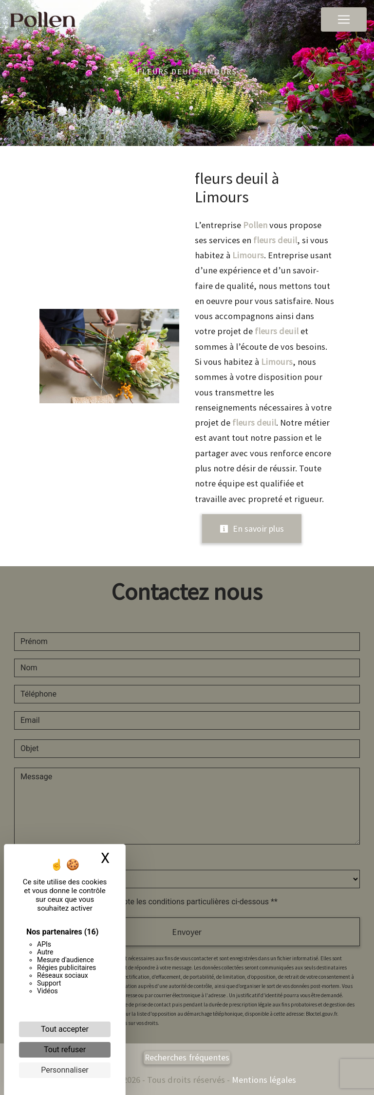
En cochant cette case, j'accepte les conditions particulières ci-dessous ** (151, 901)
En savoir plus (252, 528)
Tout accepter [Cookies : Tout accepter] (65, 1029)
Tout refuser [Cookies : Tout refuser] (65, 1049)
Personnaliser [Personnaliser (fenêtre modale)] (65, 1070)
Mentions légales (263, 1079)
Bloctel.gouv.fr (321, 1013)
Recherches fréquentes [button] (187, 1057)
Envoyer (187, 931)
